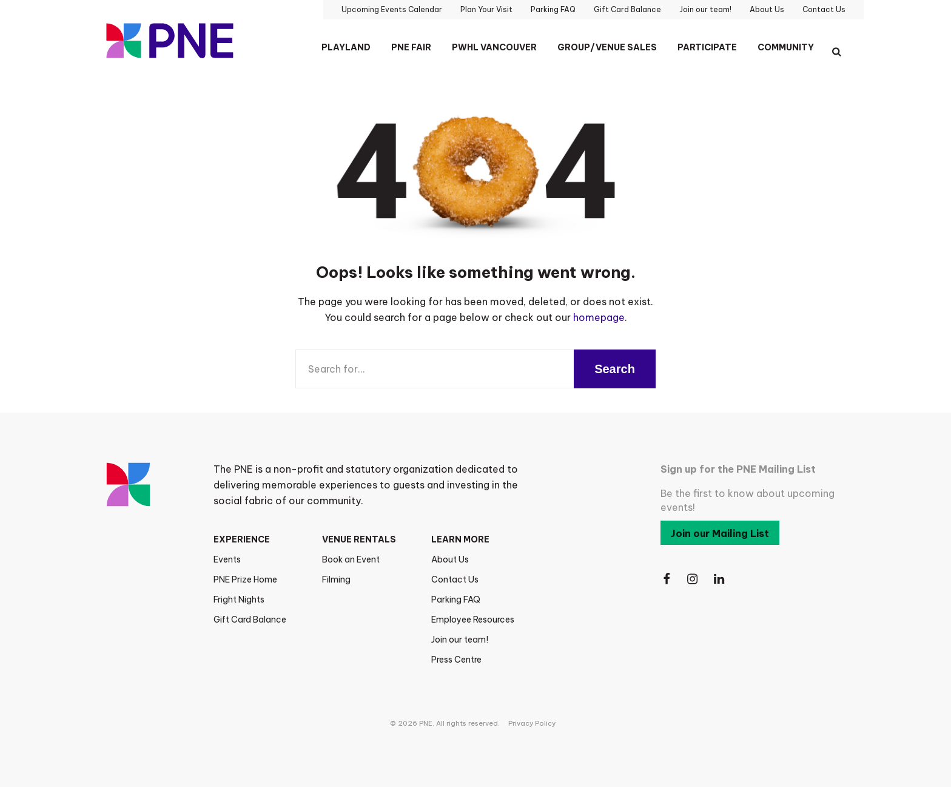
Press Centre (456, 659)
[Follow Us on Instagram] (693, 579)
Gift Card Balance (249, 619)
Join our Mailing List (720, 533)
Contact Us (455, 579)
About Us (450, 559)
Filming (336, 579)
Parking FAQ (455, 599)
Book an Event (351, 559)
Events (227, 559)
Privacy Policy (532, 723)
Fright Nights (238, 599)
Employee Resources (472, 619)
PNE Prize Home (245, 579)
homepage (599, 317)
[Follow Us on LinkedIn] (720, 579)
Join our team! (459, 639)
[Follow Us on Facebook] (666, 579)
